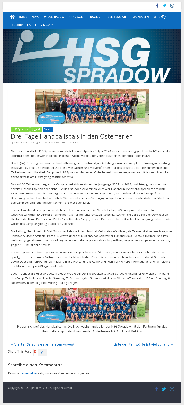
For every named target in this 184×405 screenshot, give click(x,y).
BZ (40, 142)
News (35, 17)
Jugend (95, 17)
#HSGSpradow (54, 17)
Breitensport (118, 17)
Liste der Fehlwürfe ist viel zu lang (143, 344)
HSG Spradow (20, 129)
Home (23, 17)
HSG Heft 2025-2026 (40, 25)
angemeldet (29, 373)
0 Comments (71, 142)
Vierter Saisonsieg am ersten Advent (42, 344)
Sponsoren (140, 17)
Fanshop (16, 25)
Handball (76, 17)
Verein (47, 129)
